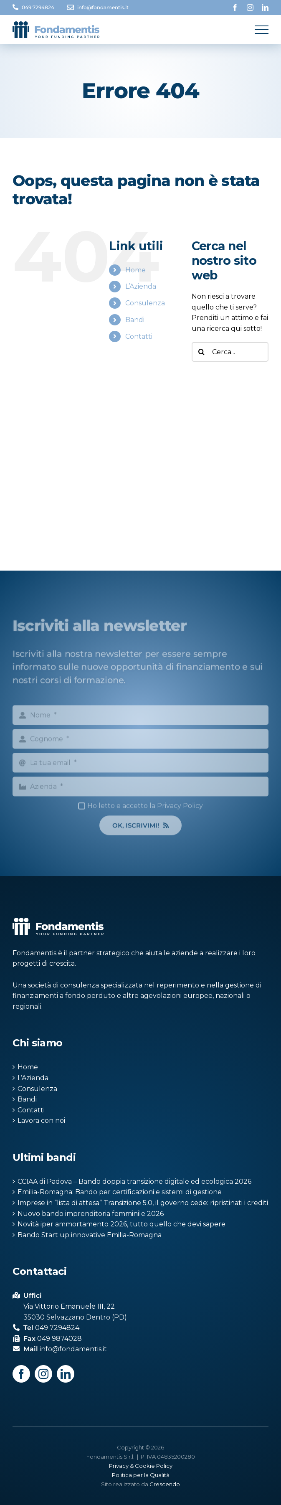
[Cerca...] (230, 352)
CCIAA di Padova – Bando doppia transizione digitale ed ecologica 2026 (134, 1181)
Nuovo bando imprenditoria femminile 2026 (91, 1214)
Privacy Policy (180, 810)
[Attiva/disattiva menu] (261, 29)
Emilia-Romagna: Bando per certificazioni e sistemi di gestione (120, 1192)
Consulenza (145, 303)
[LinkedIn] (65, 1374)
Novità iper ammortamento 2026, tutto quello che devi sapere (121, 1224)
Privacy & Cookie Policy (140, 1465)
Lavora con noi (41, 1120)
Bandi (134, 320)
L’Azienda (140, 286)
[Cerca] (201, 352)
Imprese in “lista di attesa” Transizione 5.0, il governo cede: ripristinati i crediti (143, 1203)
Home (135, 270)
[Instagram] (43, 1374)
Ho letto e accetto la (145, 810)
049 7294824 (38, 7)
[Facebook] (21, 1374)
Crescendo (164, 1484)
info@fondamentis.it (103, 7)
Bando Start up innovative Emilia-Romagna (90, 1235)
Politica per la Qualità (141, 1475)
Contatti (138, 336)
